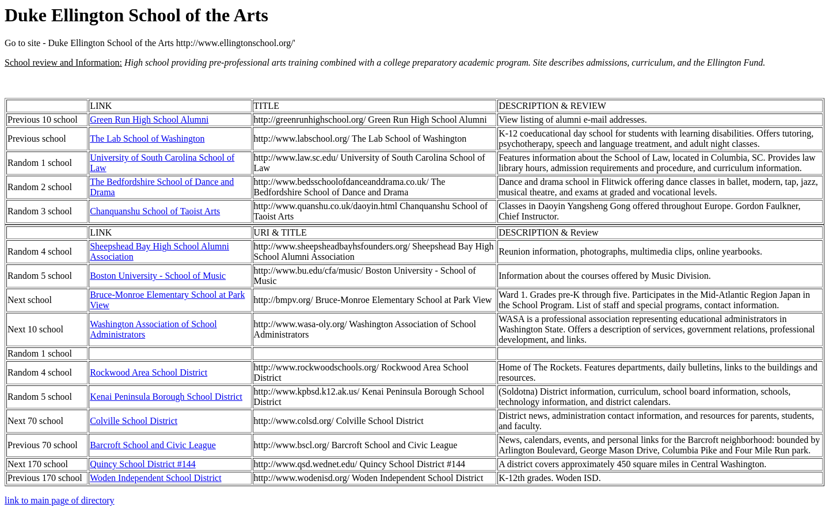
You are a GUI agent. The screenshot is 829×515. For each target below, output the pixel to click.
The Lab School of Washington (147, 138)
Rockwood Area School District (148, 372)
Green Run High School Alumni (149, 119)
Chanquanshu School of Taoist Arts (155, 211)
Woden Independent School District (155, 478)
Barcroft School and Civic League (153, 445)
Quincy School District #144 (143, 464)
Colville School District (133, 421)
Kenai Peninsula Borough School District (166, 397)
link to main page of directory (60, 500)
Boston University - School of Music (158, 276)
